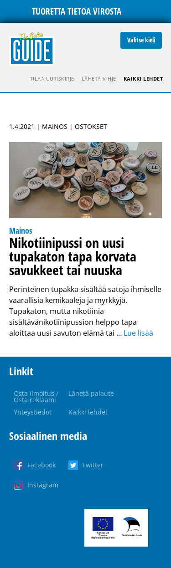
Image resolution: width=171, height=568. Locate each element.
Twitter (93, 465)
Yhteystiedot (33, 412)
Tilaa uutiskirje (52, 78)
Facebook (41, 465)
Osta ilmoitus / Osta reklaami (36, 396)
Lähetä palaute (91, 393)
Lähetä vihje (99, 78)
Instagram (42, 485)
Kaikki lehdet (143, 78)
